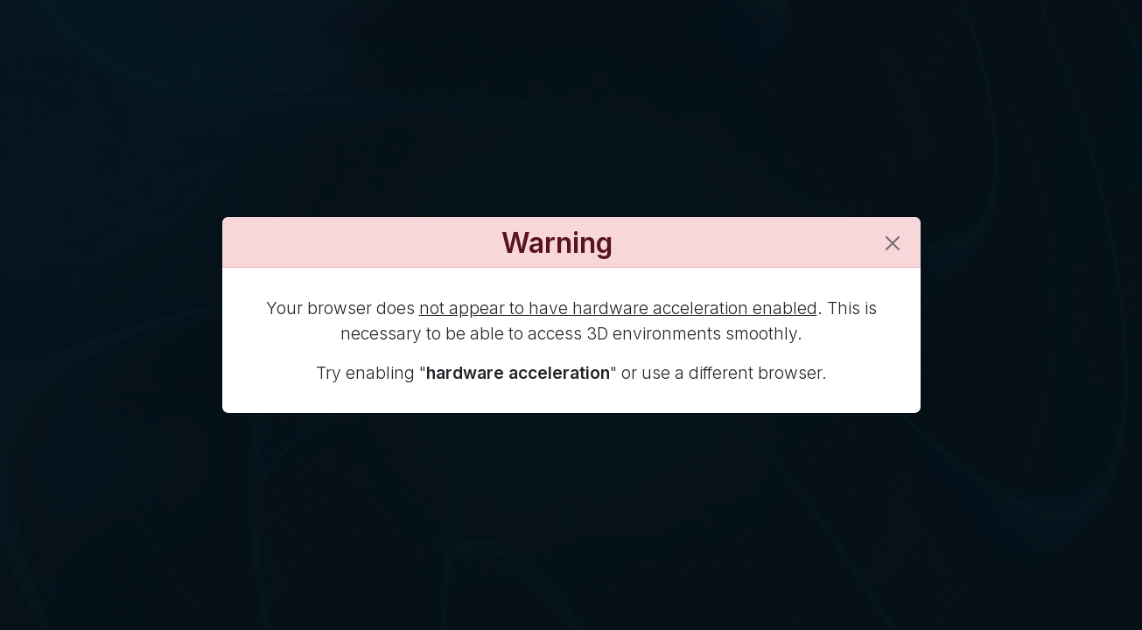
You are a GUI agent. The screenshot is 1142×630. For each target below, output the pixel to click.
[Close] (892, 243)
